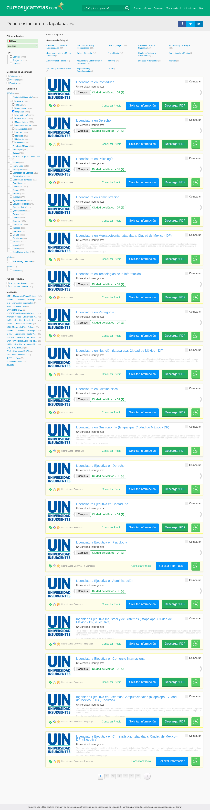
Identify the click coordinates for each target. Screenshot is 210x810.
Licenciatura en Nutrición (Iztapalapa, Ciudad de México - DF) (119, 350)
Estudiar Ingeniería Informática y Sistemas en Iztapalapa (101, 716)
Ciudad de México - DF (23, 97)
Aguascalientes (19, 200)
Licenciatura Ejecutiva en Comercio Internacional (110, 658)
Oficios (111, 68)
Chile (9, 257)
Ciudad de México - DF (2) (108, 92)
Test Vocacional (174, 8)
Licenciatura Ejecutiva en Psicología (101, 542)
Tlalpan (18, 105)
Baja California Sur (21, 252)
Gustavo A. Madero (23, 125)
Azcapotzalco (21, 129)
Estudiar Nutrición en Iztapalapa (90, 366)
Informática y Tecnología (179, 45)
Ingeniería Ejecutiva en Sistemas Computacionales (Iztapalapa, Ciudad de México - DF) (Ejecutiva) (126, 698)
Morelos (16, 193)
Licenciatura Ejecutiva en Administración (104, 581)
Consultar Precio (111, 105)
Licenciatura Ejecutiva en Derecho (100, 465)
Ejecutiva (13, 83)
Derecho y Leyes (115, 45)
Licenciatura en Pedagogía (95, 312)
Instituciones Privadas (21, 283)
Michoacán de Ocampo (23, 173)
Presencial (14, 80)
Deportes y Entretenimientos (58, 68)
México (10, 93)
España (11, 267)
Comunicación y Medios (179, 53)
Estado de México (20, 146)
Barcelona (17, 271)
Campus (83, 92)
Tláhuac (18, 132)
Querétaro (17, 183)
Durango (16, 221)
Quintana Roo (19, 211)
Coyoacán (19, 101)
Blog (201, 8)
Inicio (48, 34)
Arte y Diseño (114, 53)
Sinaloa (16, 235)
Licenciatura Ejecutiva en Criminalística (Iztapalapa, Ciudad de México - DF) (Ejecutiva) (127, 738)
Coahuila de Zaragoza (22, 180)
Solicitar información (142, 105)
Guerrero (17, 231)
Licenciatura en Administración (97, 197)
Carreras (137, 8)
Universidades (190, 8)
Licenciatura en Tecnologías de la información (108, 274)
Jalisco (16, 153)
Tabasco (16, 228)
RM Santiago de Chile (22, 261)
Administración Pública (56, 61)
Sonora (16, 190)
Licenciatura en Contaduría (95, 82)
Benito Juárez (21, 119)
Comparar (193, 81)
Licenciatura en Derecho (93, 120)
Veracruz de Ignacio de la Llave (26, 156)
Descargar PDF (175, 105)
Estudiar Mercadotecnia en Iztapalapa (92, 251)
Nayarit (16, 245)
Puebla (16, 162)
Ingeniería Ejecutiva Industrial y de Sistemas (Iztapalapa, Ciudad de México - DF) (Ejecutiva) (124, 620)
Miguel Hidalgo (21, 122)
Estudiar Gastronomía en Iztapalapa (92, 443)
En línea (13, 76)
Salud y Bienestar (85, 53)
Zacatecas (17, 238)
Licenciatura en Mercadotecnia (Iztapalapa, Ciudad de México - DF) (124, 235)
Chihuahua (17, 187)
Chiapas (16, 218)
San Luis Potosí (19, 207)
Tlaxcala (16, 242)
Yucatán (16, 197)
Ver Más (10, 364)
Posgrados (158, 8)
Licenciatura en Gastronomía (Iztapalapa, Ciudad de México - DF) (122, 427)
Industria (112, 61)
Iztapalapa (19, 112)
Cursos (147, 8)
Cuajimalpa (20, 143)
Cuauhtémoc (20, 108)
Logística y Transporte (148, 61)
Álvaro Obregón (22, 115)
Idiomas (172, 61)
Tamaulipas (18, 149)
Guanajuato (18, 169)
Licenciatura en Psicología (94, 159)
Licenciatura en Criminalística (97, 389)
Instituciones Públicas (21, 287)
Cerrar (179, 807)
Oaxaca (16, 214)
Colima (16, 248)
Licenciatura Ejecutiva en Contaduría (102, 504)
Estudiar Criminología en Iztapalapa (91, 756)
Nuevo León (18, 166)
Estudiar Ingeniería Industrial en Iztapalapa (95, 638)
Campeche (17, 224)
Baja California (19, 176)
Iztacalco (19, 136)
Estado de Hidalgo (21, 204)
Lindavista (19, 139)
